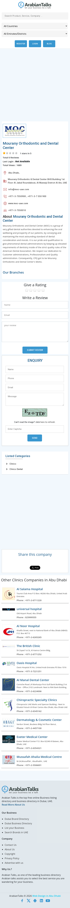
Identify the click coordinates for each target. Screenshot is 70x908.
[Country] (35, 26)
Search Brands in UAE (16, 832)
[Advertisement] (35, 86)
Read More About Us (13, 804)
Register (20, 44)
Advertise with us (14, 862)
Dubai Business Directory (18, 823)
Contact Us (10, 845)
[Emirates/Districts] (35, 34)
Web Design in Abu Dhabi (46, 895)
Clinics (12, 464)
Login (35, 44)
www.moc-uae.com (18, 203)
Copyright (10, 853)
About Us (10, 849)
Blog (49, 44)
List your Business (14, 827)
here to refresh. (47, 422)
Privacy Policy (12, 858)
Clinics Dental (16, 469)
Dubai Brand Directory (17, 819)
